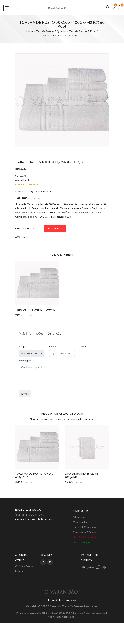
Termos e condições (84, 527)
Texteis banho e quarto (51, 31)
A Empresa (79, 517)
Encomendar (55, 228)
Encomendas (22, 571)
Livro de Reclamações (85, 537)
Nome (52, 346)
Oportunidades (81, 522)
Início (29, 31)
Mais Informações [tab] (31, 333)
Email (83, 346)
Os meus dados (24, 566)
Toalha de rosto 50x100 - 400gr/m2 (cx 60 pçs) (49, 162)
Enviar (25, 393)
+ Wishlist (21, 237)
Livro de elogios (82, 542)
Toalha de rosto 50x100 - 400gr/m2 (35, 309)
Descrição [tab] (54, 333)
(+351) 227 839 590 (30, 515)
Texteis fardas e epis (82, 31)
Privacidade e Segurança (87, 532)
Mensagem (25, 360)
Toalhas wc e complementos (61, 35)
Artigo (22, 346)
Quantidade (22, 228)
